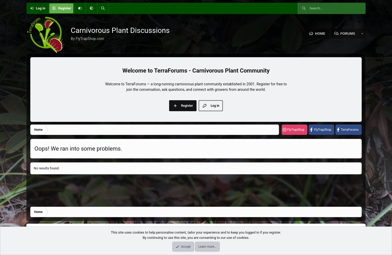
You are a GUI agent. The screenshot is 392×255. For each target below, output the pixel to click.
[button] (91, 8)
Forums (347, 33)
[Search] (103, 8)
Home (320, 33)
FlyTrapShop (295, 130)
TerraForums (350, 130)
